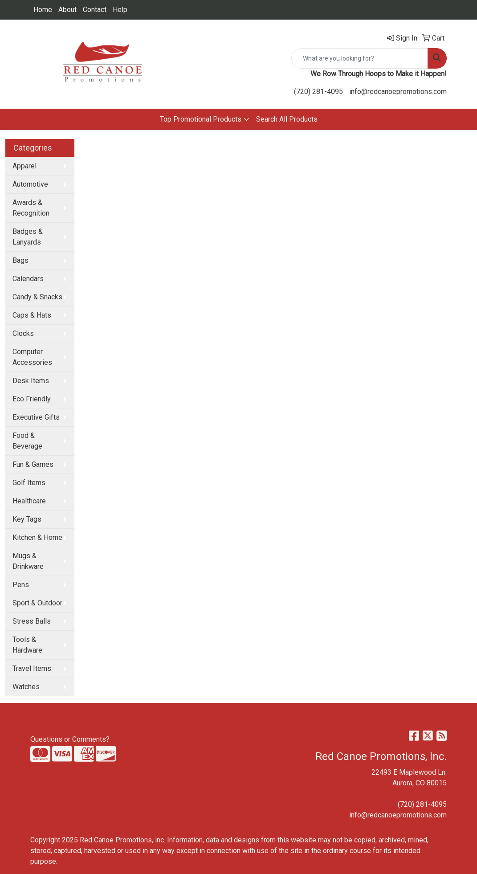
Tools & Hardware (27, 644)
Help (120, 9)
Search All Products (287, 119)
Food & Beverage (27, 440)
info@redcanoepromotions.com (398, 91)
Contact (94, 9)
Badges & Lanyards (27, 236)
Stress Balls (31, 621)
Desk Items (30, 380)
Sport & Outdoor (37, 603)
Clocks (23, 333)
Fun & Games (32, 464)
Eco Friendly (31, 399)
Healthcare (29, 501)
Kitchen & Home (37, 537)
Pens (20, 584)
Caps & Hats (31, 315)
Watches (26, 686)
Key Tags (26, 519)
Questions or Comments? (70, 739)
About (67, 9)
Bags (20, 260)
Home (42, 9)
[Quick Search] (359, 58)
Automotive (30, 184)
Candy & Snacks (37, 297)
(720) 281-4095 (318, 91)
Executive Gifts (36, 417)
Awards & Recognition (30, 207)
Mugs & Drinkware (28, 561)
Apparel (24, 166)
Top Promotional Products (200, 119)
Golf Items (28, 482)
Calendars (28, 278)
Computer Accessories (32, 357)
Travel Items (31, 668)
